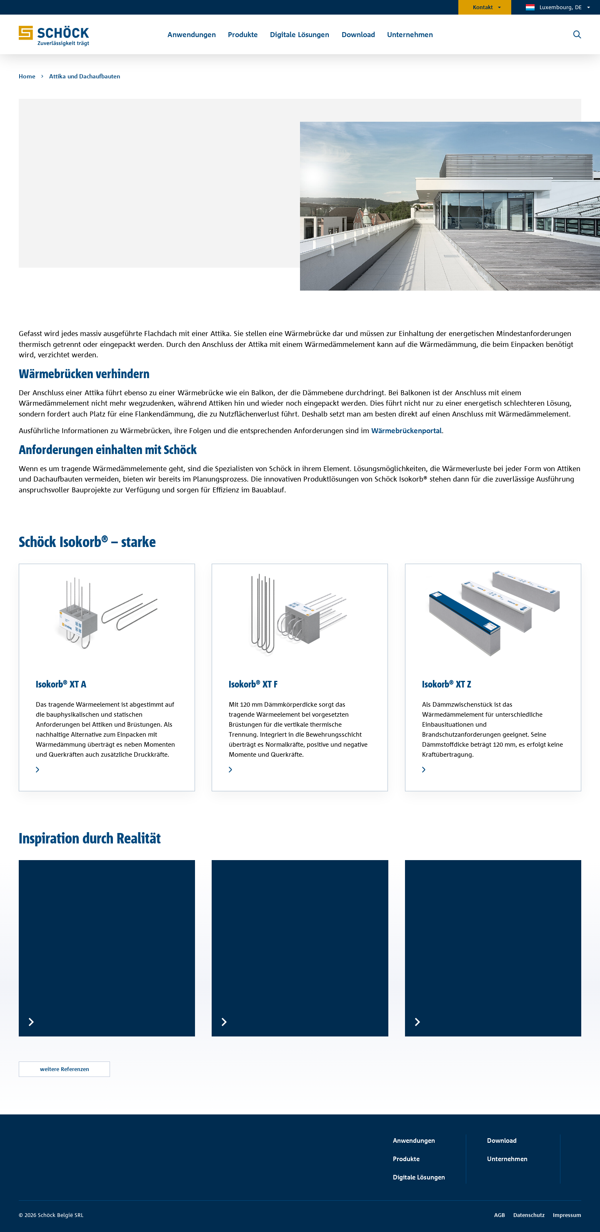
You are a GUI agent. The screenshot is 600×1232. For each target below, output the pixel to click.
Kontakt (483, 7)
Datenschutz (529, 1215)
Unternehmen (507, 1159)
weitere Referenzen (64, 1069)
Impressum (567, 1215)
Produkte (406, 1159)
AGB (499, 1215)
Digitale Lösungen (419, 1177)
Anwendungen (414, 1140)
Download (502, 1140)
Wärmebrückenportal (406, 430)
